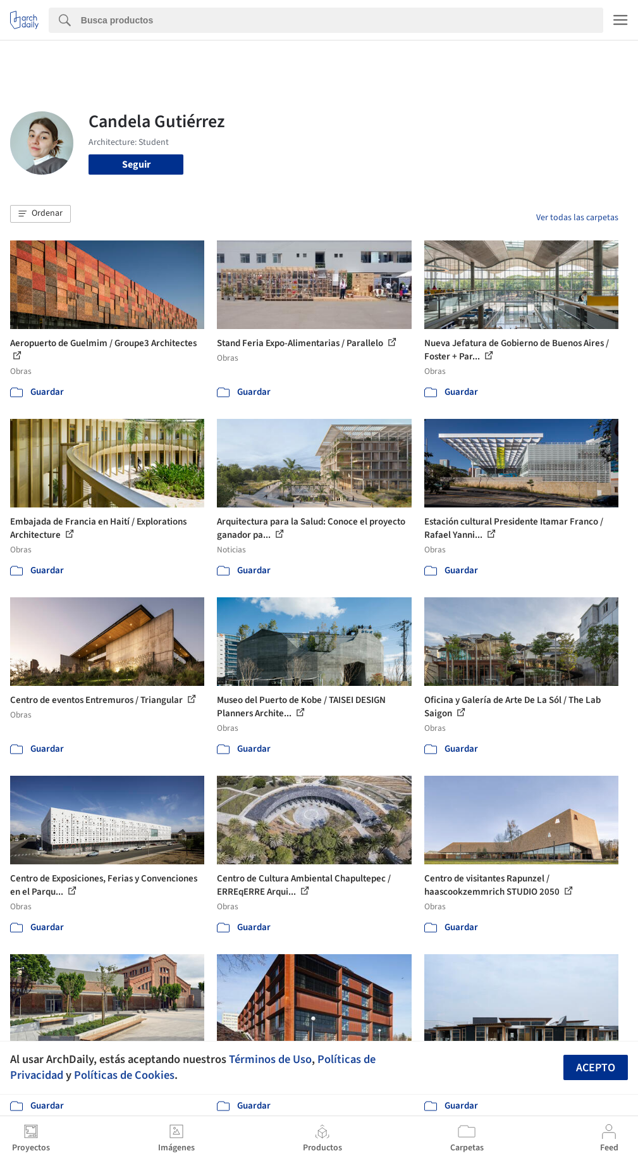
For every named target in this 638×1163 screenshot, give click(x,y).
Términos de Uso (270, 1059)
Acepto (595, 1068)
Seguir (136, 164)
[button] (40, 214)
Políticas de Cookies (124, 1075)
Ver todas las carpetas (577, 217)
